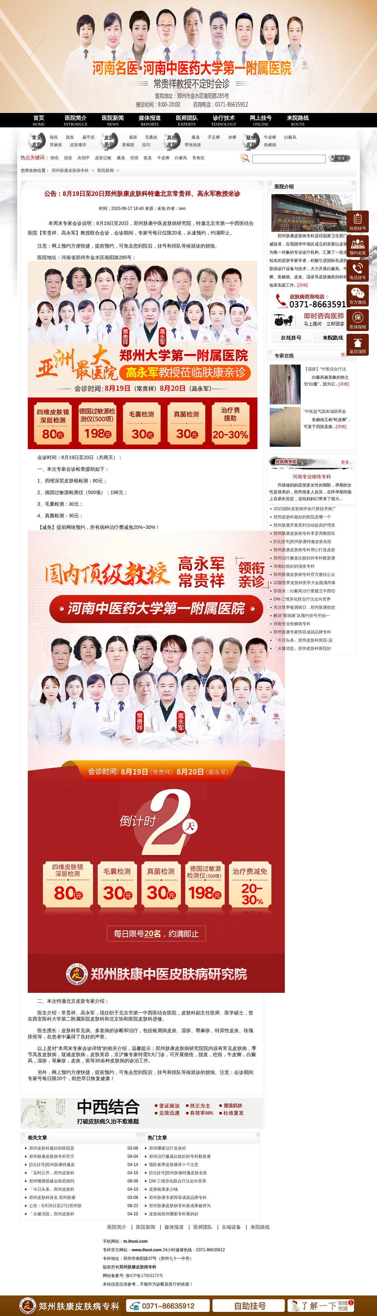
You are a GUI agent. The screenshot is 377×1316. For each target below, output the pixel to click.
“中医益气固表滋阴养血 (325, 411)
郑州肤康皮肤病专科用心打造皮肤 (304, 549)
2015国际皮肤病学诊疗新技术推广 (304, 508)
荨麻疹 (56, 144)
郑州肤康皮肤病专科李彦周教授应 (304, 533)
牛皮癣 (270, 137)
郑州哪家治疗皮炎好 (167, 1148)
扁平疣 (88, 137)
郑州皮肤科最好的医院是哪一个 (302, 517)
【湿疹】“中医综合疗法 (325, 369)
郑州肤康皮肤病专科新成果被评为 (180, 1205)
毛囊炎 (151, 137)
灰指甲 (83, 157)
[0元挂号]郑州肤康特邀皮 (52, 1164)
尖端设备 (231, 1227)
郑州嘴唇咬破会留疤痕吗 (51, 1181)
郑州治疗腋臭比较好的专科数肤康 (180, 1156)
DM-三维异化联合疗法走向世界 (177, 1181)
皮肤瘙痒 (78, 144)
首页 (39, 121)
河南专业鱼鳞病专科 (292, 623)
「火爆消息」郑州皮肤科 (51, 1214)
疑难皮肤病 (251, 144)
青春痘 (198, 157)
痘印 (146, 144)
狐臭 (148, 157)
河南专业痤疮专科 (312, 476)
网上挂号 (261, 121)
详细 (303, 285)
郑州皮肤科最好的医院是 (51, 1148)
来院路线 (298, 121)
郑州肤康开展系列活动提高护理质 (304, 525)
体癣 (232, 137)
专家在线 (284, 355)
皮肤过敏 (103, 157)
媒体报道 (150, 121)
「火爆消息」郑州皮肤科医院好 (302, 648)
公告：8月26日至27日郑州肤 (55, 1205)
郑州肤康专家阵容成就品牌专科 (178, 1197)
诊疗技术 (223, 121)
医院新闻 (113, 121)
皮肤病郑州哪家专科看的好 (173, 1214)
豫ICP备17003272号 (144, 1275)
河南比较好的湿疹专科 (294, 566)
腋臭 (196, 137)
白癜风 (290, 137)
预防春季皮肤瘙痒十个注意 (173, 1164)
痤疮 (54, 137)
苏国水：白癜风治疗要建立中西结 (304, 591)
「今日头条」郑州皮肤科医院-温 (302, 640)
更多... (347, 462)
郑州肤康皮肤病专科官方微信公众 (304, 574)
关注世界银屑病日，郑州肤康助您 (304, 607)
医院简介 (75, 121)
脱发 (70, 137)
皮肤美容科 (109, 144)
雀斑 (133, 137)
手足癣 (214, 137)
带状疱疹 (193, 144)
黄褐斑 (128, 144)
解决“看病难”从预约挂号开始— (301, 615)
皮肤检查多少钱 (163, 1189)
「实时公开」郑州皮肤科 (51, 1173)
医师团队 (187, 121)
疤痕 (134, 157)
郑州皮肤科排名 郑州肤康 (52, 1197)
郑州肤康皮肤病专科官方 (51, 1156)
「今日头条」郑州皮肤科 (51, 1189)
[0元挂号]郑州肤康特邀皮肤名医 (178, 1173)
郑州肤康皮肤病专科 (70, 170)
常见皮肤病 (36, 144)
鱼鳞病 (270, 144)
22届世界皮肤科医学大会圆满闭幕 (304, 582)
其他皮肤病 (172, 144)
